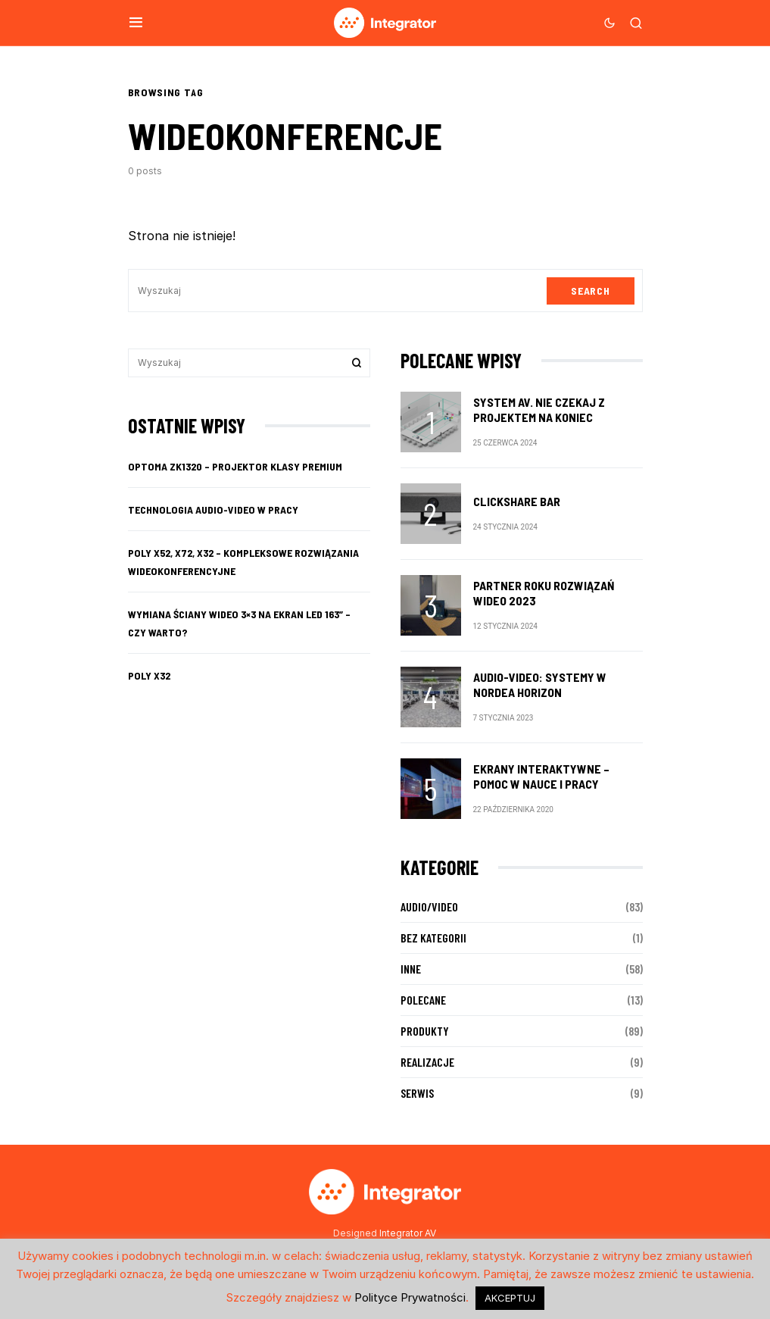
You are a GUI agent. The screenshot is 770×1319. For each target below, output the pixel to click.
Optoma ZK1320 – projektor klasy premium (235, 466)
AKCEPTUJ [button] (510, 1298)
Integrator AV (407, 1233)
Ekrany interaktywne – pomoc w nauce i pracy (541, 776)
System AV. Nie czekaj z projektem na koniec (539, 409)
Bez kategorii (433, 937)
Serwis (417, 1093)
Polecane (423, 999)
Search (590, 290)
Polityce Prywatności (410, 1297)
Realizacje (427, 1062)
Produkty (425, 1031)
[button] (136, 23)
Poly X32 (149, 675)
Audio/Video (429, 906)
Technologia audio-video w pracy (213, 509)
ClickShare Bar (516, 501)
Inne (411, 968)
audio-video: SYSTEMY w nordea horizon (539, 684)
